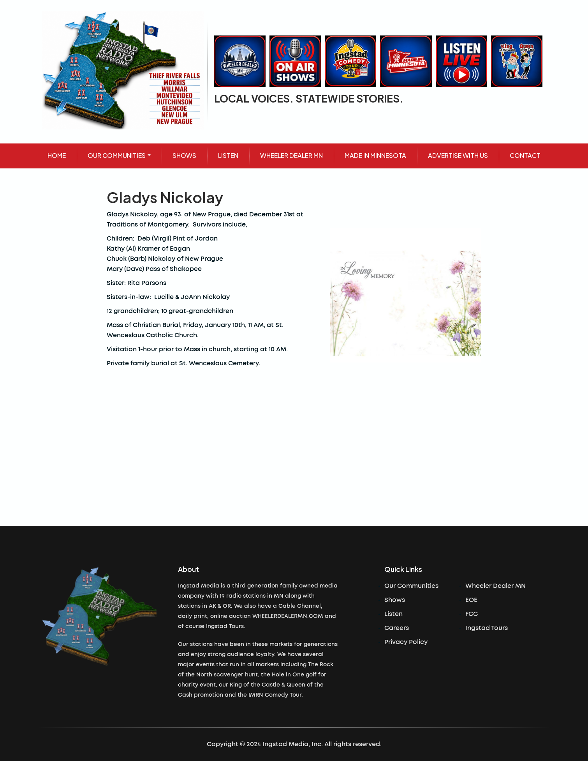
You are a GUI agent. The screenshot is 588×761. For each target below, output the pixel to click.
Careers (396, 628)
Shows (394, 600)
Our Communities (411, 586)
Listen (393, 614)
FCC (471, 614)
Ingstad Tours (486, 628)
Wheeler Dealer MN (495, 586)
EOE (471, 600)
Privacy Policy (406, 642)
